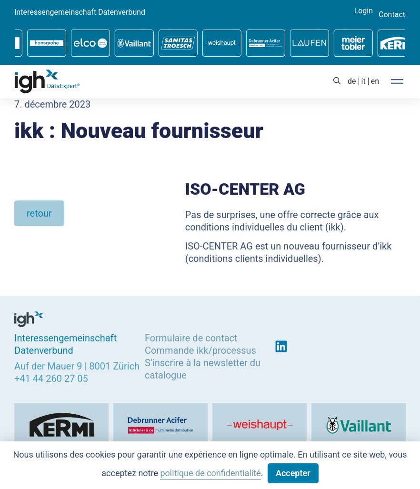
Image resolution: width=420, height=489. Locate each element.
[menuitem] (352, 81)
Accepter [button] (293, 473)
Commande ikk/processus (200, 350)
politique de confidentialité (210, 473)
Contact (392, 15)
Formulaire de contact (191, 337)
